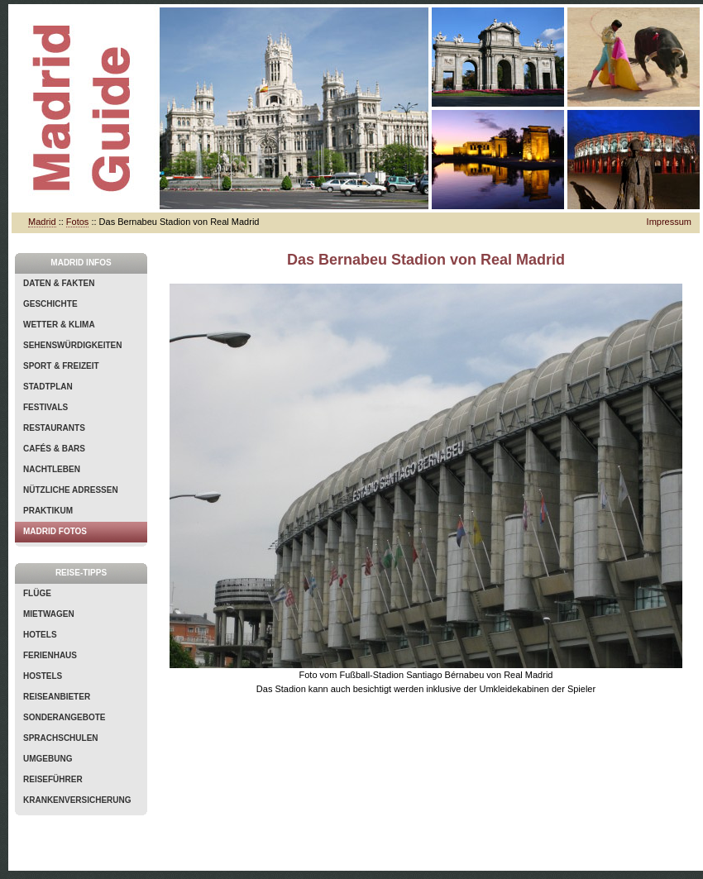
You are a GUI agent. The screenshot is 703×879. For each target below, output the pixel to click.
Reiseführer (53, 779)
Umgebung (47, 758)
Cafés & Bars (54, 448)
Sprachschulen (60, 738)
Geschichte (50, 303)
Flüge (37, 593)
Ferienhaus (50, 655)
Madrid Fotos (55, 531)
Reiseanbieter (56, 696)
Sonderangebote (64, 717)
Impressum (669, 222)
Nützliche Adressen (70, 489)
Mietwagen (48, 614)
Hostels (42, 676)
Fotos (77, 222)
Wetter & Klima (59, 324)
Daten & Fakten (58, 283)
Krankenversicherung (77, 800)
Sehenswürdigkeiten (72, 345)
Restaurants (54, 427)
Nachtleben (51, 469)
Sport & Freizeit (61, 365)
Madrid (42, 222)
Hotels (40, 634)
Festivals (45, 407)
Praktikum (48, 510)
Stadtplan (48, 386)
